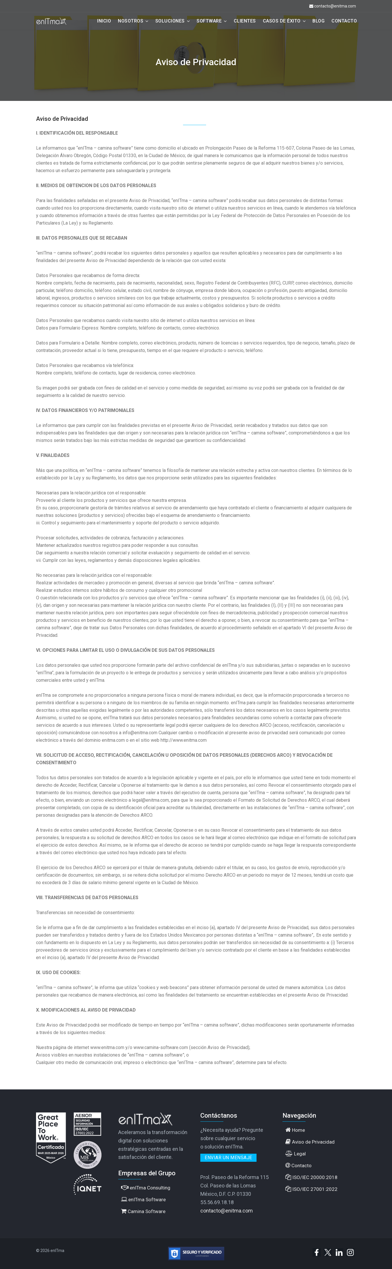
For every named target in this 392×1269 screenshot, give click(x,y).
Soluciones (170, 21)
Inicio (104, 21)
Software (209, 21)
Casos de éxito (282, 21)
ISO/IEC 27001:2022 (311, 1189)
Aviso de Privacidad (310, 1142)
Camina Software (143, 1211)
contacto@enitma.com (335, 6)
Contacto (344, 21)
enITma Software (143, 1199)
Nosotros (130, 21)
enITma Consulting (145, 1188)
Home (295, 1130)
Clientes (245, 21)
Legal (295, 1154)
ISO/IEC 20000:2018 (311, 1177)
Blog (318, 21)
